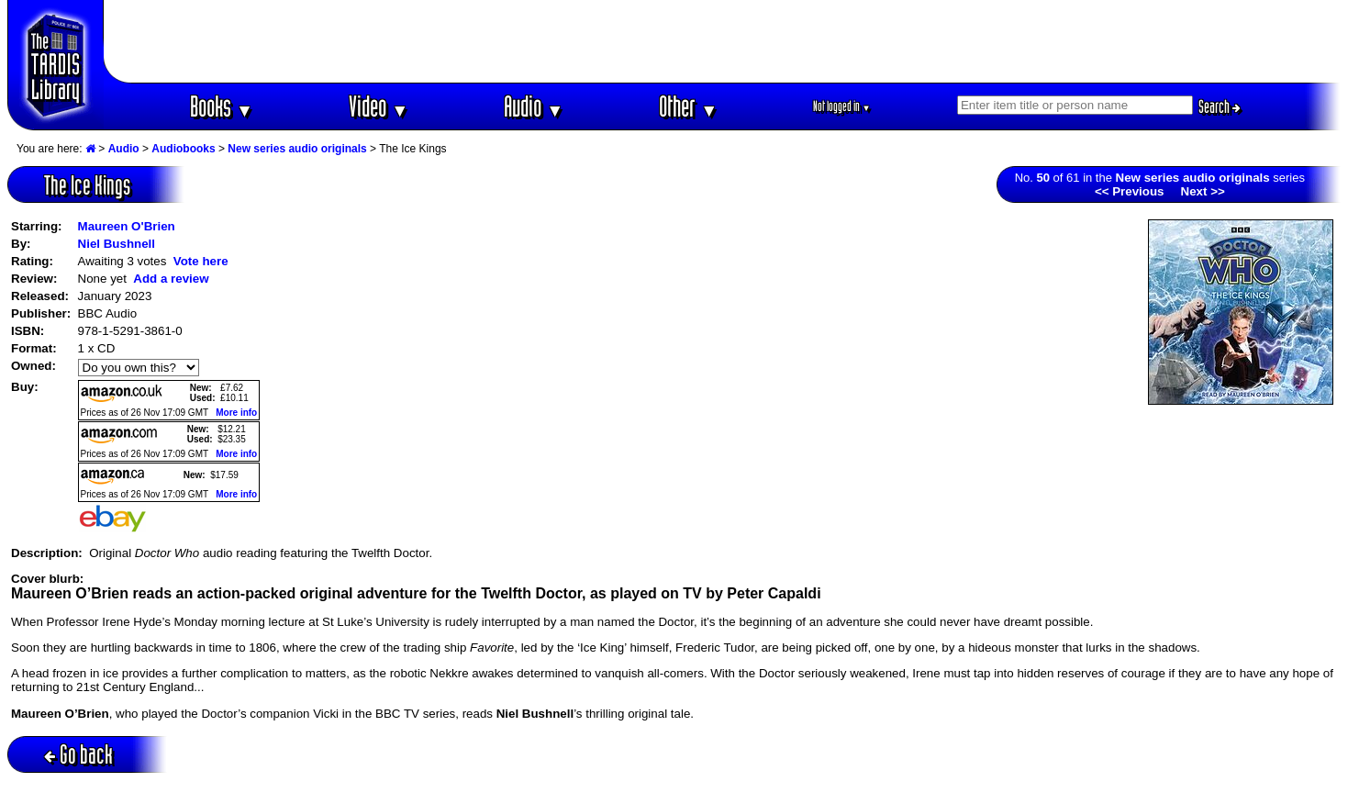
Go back (78, 754)
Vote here (200, 261)
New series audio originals (297, 148)
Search (1219, 106)
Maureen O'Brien (126, 226)
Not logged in (842, 106)
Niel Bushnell (116, 244)
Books (221, 106)
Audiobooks (183, 148)
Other (688, 106)
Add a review (170, 278)
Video (378, 106)
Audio (533, 106)
